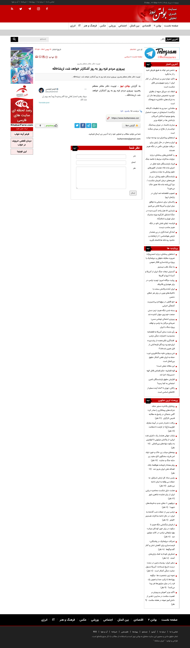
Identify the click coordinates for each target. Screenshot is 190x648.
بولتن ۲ (157, 26)
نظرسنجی (124, 631)
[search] (14, 39)
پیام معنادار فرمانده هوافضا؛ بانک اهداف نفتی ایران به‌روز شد (161, 469)
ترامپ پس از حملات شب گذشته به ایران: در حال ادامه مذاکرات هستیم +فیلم (160, 516)
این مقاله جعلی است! (166, 366)
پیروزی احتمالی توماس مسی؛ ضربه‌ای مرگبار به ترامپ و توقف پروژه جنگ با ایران (162, 323)
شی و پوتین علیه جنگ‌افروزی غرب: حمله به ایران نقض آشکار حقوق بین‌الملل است (160, 357)
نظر (134, 168)
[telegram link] (88, 125)
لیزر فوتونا (22, 152)
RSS (95, 631)
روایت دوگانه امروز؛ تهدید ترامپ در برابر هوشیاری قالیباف (160, 282)
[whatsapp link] (94, 125)
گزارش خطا (132, 125)
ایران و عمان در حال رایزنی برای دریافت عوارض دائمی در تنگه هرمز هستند (160, 146)
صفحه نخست (171, 26)
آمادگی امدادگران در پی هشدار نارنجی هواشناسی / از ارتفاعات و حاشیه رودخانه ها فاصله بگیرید (162, 236)
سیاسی (127, 56)
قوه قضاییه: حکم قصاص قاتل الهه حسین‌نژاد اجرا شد (161, 372)
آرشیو (154, 631)
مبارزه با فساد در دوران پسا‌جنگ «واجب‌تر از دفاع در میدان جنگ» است (161, 129)
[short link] (125, 118)
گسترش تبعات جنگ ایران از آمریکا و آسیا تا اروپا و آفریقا (160, 273)
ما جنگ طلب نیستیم (166, 267)
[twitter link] (77, 125)
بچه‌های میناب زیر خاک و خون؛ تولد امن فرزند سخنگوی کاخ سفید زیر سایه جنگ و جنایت (160, 456)
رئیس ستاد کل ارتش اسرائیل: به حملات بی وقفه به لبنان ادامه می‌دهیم (162, 481)
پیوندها (32, 2)
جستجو (145, 631)
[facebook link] (83, 125)
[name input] (101, 156)
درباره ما (40, 2)
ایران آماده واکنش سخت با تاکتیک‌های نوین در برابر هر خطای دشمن (161, 293)
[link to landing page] (162, 13)
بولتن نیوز (125, 86)
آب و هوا (15, 2)
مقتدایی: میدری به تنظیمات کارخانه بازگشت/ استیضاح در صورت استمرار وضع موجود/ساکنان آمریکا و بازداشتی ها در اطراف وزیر (160, 114)
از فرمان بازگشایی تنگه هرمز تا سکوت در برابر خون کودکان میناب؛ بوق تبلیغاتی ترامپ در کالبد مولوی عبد (161, 530)
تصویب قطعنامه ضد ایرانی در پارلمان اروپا (163, 195)
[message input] (101, 178)
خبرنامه (24, 2)
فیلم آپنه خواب (21, 134)
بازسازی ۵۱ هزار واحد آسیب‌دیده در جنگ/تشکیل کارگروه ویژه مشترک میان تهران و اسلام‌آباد (160, 214)
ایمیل (133, 162)
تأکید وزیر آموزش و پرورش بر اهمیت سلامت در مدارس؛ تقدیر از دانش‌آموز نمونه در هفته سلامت (160, 598)
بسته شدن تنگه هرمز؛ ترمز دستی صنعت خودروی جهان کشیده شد (161, 312)
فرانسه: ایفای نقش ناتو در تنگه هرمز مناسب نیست (162, 225)
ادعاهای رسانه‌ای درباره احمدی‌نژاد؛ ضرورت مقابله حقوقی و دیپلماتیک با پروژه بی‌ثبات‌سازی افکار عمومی (160, 258)
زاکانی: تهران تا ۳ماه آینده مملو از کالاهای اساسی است (161, 390)
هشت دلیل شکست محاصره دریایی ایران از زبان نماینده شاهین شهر (160, 494)
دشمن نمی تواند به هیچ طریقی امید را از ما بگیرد (160, 72)
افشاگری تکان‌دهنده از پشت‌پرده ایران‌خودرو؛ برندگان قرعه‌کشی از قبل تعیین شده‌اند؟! (161, 344)
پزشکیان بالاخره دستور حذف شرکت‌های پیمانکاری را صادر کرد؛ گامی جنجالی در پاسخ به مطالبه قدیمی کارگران (161, 412)
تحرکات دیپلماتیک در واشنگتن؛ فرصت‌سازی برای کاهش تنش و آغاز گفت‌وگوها (160, 545)
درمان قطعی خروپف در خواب (22, 143)
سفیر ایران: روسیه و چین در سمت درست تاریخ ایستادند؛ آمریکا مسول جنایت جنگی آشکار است (160, 566)
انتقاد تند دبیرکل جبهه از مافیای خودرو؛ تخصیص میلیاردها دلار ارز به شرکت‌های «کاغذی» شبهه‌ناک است (161, 97)
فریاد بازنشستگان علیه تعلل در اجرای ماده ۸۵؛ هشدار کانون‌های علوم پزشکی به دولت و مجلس (161, 167)
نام (134, 156)
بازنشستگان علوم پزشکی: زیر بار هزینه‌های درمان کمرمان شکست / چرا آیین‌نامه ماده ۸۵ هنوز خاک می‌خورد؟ (161, 182)
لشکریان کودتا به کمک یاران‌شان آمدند (162, 556)
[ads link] (162, 53)
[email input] (101, 163)
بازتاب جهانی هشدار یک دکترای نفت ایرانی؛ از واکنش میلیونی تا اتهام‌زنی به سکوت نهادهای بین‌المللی (160, 441)
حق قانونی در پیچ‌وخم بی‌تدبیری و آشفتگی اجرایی (161, 303)
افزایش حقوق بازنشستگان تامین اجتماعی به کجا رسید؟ (162, 381)
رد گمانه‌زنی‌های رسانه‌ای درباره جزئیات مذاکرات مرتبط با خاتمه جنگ (160, 157)
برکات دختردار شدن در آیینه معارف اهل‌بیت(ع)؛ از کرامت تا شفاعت (160, 427)
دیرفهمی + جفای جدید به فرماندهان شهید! (160, 505)
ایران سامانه (159, 640)
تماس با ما (50, 2)
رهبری (127, 111)
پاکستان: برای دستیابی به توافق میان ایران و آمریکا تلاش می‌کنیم (161, 204)
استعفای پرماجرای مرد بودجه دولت (160, 137)
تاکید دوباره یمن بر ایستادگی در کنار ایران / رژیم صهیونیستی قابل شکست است (160, 82)
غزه (122, 111)
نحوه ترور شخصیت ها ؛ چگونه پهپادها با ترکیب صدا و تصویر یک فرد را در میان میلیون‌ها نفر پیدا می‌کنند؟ (161, 581)
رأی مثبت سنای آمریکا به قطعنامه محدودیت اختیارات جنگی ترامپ (161, 333)
